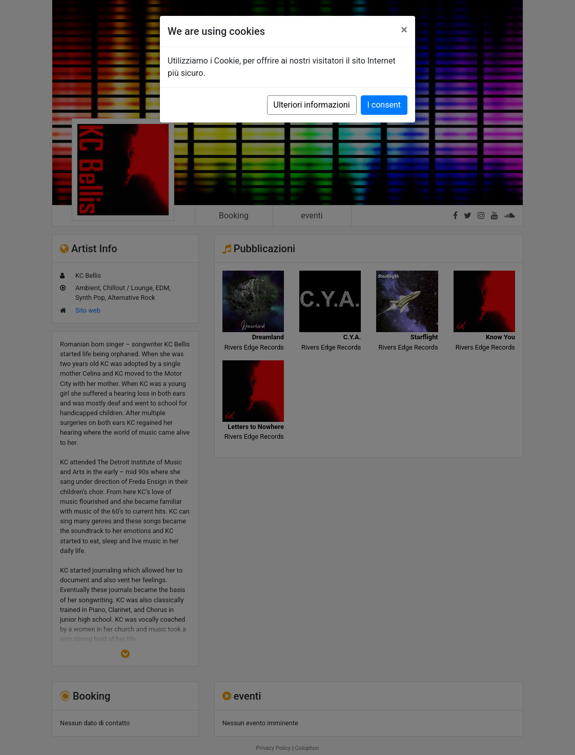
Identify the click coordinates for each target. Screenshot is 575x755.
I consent (384, 105)
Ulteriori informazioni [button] (312, 105)
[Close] (404, 30)
